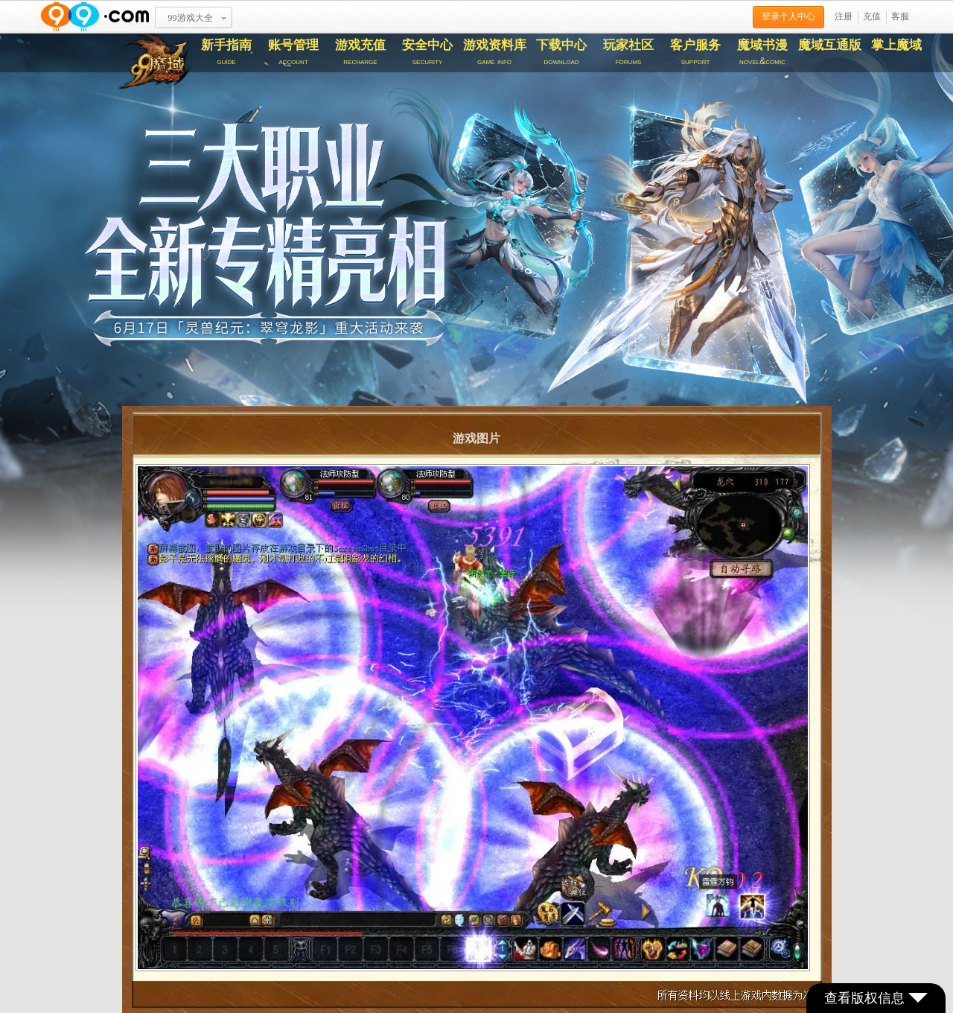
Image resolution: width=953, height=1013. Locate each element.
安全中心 (427, 52)
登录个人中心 (788, 16)
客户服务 (695, 52)
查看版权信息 (876, 998)
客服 (900, 16)
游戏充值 (360, 52)
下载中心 (561, 52)
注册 (843, 16)
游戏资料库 (494, 52)
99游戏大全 (190, 18)
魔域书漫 (762, 52)
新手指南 (226, 52)
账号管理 (293, 52)
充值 (872, 16)
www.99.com (94, 17)
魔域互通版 (829, 45)
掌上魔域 (896, 45)
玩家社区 (628, 52)
